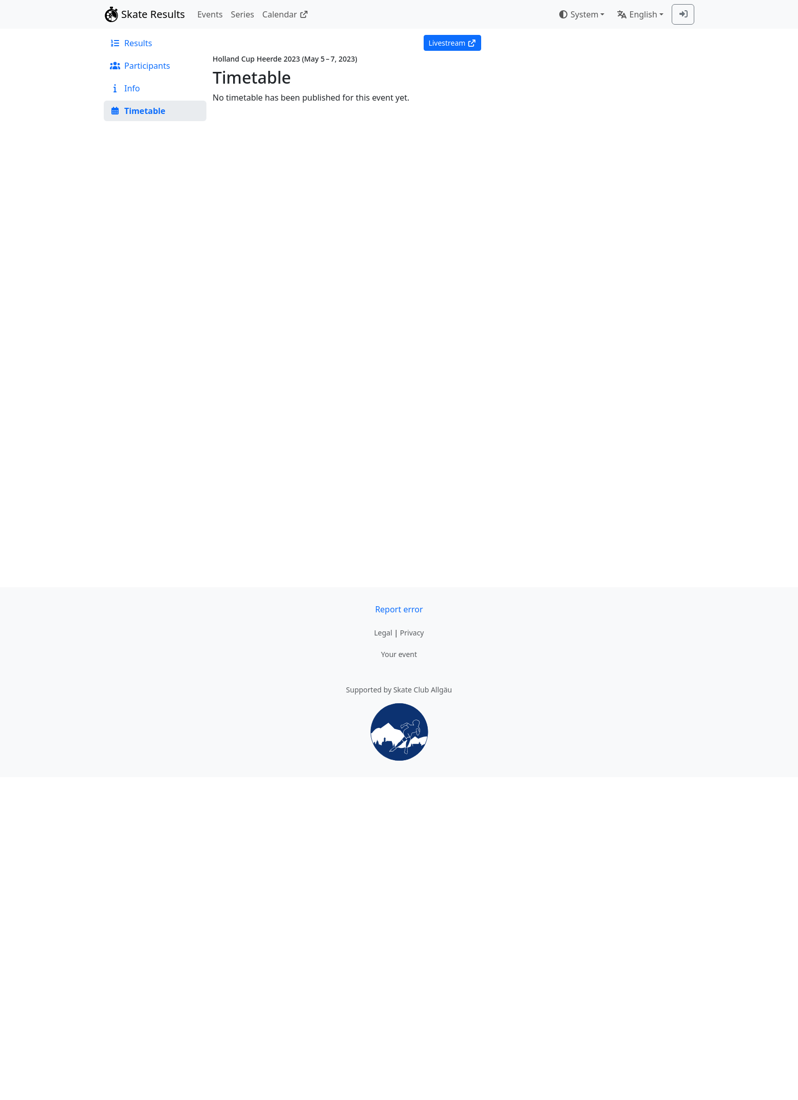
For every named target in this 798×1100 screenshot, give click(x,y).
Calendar (285, 14)
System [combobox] (578, 14)
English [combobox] (637, 14)
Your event (399, 654)
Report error (399, 609)
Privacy (412, 633)
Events (209, 14)
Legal (383, 633)
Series (242, 14)
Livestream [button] (452, 43)
